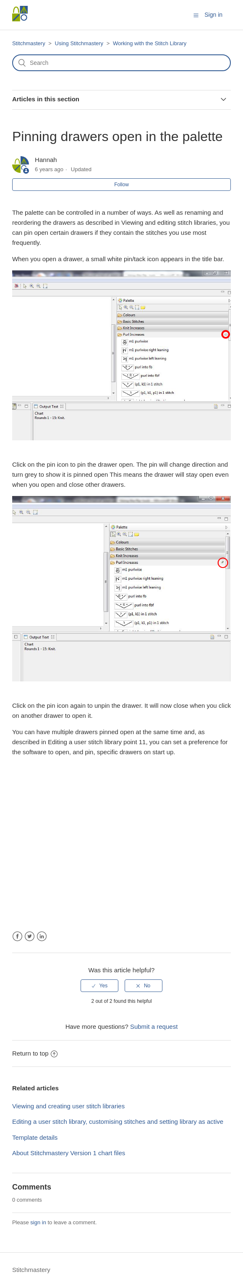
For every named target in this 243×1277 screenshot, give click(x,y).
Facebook (17, 936)
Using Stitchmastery (79, 43)
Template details (34, 1137)
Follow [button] (121, 185)
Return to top (34, 1053)
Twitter (29, 936)
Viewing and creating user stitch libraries (68, 1106)
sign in (38, 1222)
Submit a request (154, 1026)
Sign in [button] (213, 14)
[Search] (121, 62)
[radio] (99, 985)
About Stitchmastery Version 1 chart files (68, 1152)
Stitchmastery (28, 43)
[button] (196, 15)
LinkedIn (42, 936)
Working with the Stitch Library (149, 43)
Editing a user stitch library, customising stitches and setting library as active (117, 1121)
